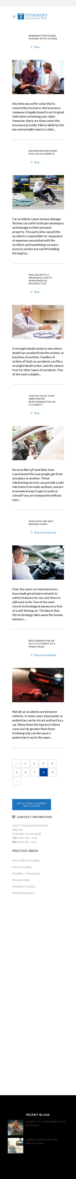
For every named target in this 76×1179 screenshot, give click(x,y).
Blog (36, 46)
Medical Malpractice (23, 893)
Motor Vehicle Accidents (26, 860)
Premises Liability (22, 867)
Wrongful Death (21, 880)
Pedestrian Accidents (24, 886)
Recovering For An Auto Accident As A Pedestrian (42, 643)
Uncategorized (48, 532)
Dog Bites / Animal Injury (26, 873)
